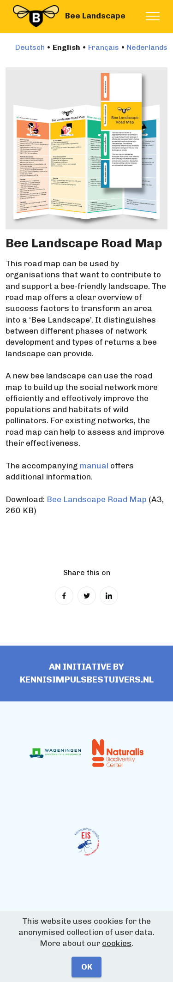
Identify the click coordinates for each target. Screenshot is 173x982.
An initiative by (86, 666)
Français (103, 47)
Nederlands (147, 47)
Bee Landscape (95, 16)
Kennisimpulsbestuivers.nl (87, 679)
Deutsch (30, 47)
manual (94, 465)
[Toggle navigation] (153, 16)
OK (86, 966)
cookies (116, 943)
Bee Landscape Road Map (97, 499)
